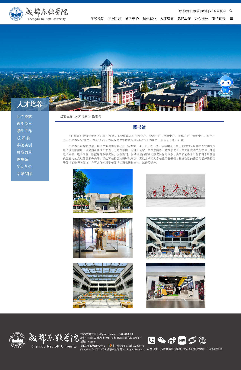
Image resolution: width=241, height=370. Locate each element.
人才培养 (81, 116)
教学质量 (24, 124)
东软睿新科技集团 (171, 349)
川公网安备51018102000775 (126, 345)
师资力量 (24, 152)
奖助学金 (24, 166)
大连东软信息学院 (193, 349)
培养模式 (24, 116)
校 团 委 (23, 138)
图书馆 (22, 159)
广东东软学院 (214, 349)
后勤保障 (24, 174)
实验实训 (24, 145)
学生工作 (24, 131)
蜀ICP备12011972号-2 (92, 345)
